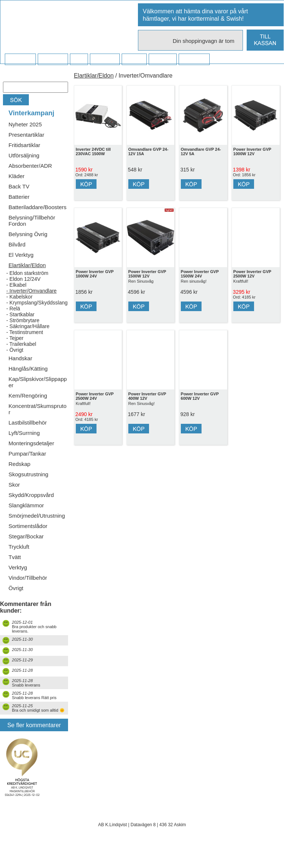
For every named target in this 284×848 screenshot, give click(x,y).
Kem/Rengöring (28, 395)
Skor (14, 484)
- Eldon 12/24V (23, 279)
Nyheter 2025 (25, 124)
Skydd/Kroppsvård (31, 495)
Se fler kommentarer (34, 725)
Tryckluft (19, 547)
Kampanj (162, 59)
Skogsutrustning (28, 474)
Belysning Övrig (28, 234)
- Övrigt (14, 350)
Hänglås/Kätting (28, 368)
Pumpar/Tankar (27, 453)
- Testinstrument (24, 332)
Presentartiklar (26, 135)
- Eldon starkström (27, 273)
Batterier (19, 197)
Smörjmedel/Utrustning (37, 515)
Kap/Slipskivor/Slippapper (38, 382)
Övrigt (16, 588)
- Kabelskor (19, 297)
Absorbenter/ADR (30, 166)
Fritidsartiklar (24, 145)
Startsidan (20, 59)
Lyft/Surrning (24, 433)
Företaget (105, 59)
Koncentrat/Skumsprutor (38, 409)
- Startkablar (20, 314)
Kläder (16, 176)
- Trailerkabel (21, 344)
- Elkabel (16, 285)
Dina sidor (194, 59)
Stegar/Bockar (26, 536)
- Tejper (14, 338)
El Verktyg (21, 255)
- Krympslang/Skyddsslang (37, 303)
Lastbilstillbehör (28, 422)
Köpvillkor (52, 59)
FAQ (79, 59)
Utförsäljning (24, 155)
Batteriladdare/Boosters (38, 207)
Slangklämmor (26, 505)
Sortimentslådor (28, 526)
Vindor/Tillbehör (28, 578)
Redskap (19, 464)
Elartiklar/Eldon (27, 265)
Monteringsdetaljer (31, 443)
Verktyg (18, 567)
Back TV (19, 186)
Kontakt (134, 59)
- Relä (13, 308)
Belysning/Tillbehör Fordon (32, 220)
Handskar (20, 358)
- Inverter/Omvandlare (31, 291)
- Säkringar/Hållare (28, 326)
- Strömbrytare (22, 320)
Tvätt (15, 557)
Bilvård (17, 244)
